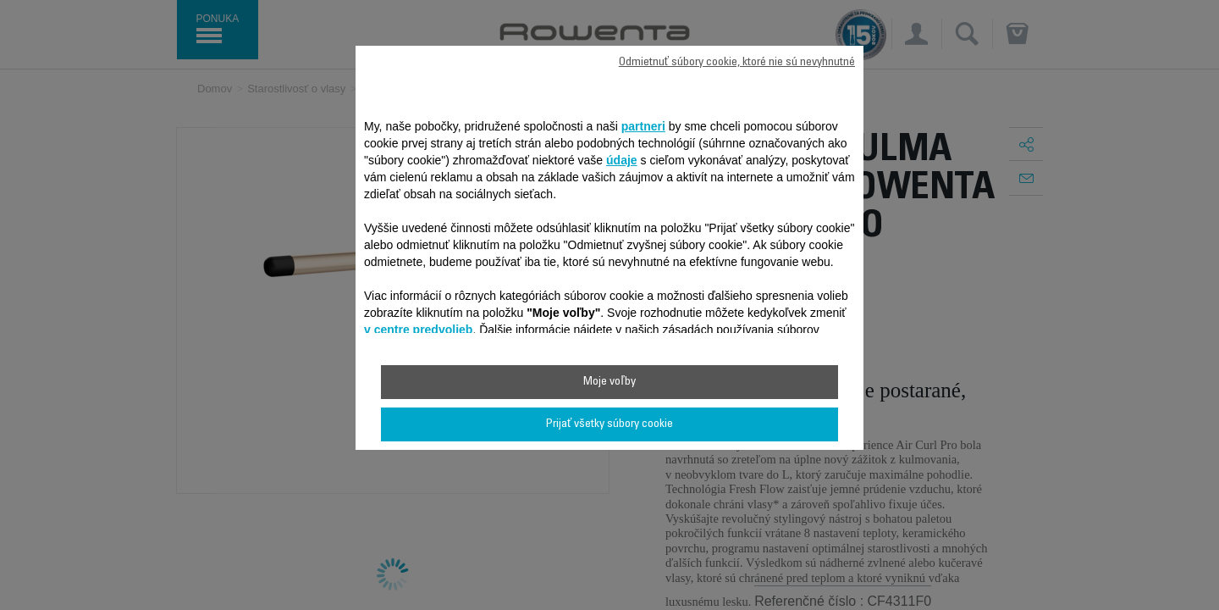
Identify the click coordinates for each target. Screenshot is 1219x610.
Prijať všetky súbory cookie (609, 424)
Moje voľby (609, 382)
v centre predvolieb (418, 329)
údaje (621, 160)
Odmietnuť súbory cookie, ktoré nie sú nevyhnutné (737, 63)
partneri (643, 126)
